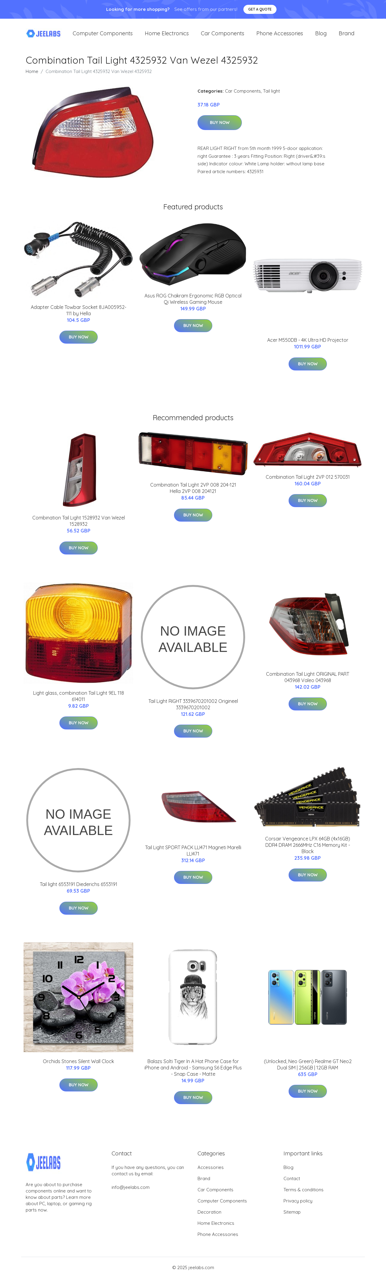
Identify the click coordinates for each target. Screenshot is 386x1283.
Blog (321, 36)
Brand (346, 36)
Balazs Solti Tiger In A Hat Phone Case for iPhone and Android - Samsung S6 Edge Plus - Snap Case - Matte (193, 1072)
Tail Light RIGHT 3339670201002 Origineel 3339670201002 (193, 709)
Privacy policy (297, 1206)
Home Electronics (167, 36)
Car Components (222, 36)
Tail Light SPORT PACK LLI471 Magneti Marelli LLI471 (193, 856)
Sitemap (292, 1217)
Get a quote (260, 9)
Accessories (211, 1172)
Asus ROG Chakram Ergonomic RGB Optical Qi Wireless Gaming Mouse (193, 304)
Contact (291, 1183)
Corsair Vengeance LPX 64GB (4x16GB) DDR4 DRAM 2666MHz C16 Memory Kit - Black (307, 850)
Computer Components (103, 36)
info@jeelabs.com (131, 1192)
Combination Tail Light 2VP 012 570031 (308, 482)
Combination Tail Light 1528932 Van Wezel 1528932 (78, 526)
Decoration (209, 1217)
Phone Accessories (279, 36)
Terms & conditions (303, 1195)
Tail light (271, 96)
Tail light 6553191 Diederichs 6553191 (78, 890)
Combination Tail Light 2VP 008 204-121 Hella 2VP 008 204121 (193, 493)
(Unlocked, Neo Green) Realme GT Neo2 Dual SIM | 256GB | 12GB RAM (308, 1069)
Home (32, 76)
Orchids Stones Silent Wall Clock (78, 1066)
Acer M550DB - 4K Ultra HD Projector (307, 345)
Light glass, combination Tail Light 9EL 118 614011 (78, 701)
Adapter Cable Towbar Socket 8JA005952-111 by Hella (78, 315)
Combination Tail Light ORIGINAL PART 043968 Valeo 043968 (307, 682)
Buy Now (219, 128)
